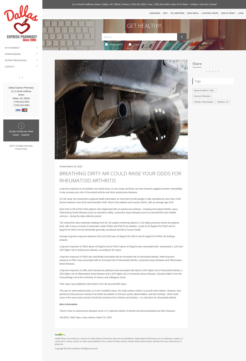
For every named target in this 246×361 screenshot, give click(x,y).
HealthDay (75, 348)
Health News (114, 44)
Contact (10, 66)
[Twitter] (22, 78)
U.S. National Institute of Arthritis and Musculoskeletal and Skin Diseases (139, 311)
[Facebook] (19, 78)
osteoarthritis (156, 212)
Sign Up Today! (228, 13)
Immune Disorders (202, 96)
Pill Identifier (177, 13)
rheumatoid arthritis (95, 192)
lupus (174, 209)
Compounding (13, 54)
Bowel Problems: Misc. (204, 90)
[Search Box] (139, 37)
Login (240, 13)
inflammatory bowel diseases (73, 212)
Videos (134, 44)
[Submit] (182, 37)
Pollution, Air (222, 102)
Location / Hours (210, 13)
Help (165, 13)
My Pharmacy (12, 48)
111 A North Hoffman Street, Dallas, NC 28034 (96, 4)
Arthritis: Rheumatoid (203, 102)
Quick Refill (193, 13)
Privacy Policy (21, 149)
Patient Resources (16, 60)
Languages (154, 13)
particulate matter (97, 226)
